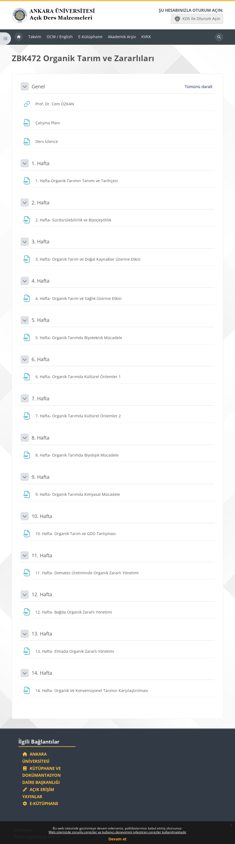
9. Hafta (40, 477)
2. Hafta (40, 202)
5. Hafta (40, 320)
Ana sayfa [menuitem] (19, 37)
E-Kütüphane (40, 803)
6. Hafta (40, 359)
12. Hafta (42, 594)
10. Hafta (42, 516)
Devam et (117, 839)
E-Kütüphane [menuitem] (90, 36)
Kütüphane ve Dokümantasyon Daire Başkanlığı (41, 775)
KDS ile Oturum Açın (197, 19)
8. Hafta (40, 437)
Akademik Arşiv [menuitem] (122, 36)
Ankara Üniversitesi (35, 757)
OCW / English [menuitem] (60, 36)
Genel (38, 86)
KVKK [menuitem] (146, 36)
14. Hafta (42, 672)
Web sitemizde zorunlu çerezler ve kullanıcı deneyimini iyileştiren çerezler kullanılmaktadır (117, 832)
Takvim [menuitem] (34, 36)
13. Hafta (42, 633)
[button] (25, 86)
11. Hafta (42, 555)
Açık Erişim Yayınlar (38, 793)
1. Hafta (40, 163)
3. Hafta (40, 241)
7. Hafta (40, 398)
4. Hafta (40, 280)
